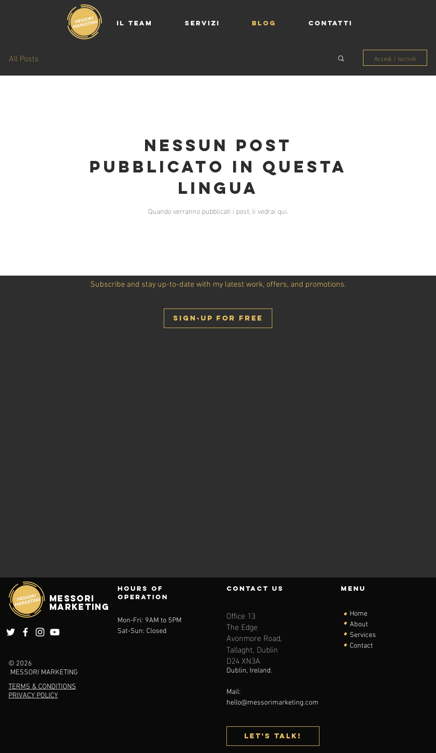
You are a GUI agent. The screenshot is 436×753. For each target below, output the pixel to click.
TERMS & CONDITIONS (42, 686)
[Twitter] (10, 632)
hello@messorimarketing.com (272, 702)
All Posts (24, 57)
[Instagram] (40, 632)
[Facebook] (25, 632)
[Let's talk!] (272, 736)
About (359, 624)
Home (358, 613)
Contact (361, 645)
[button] (341, 59)
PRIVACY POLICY (33, 695)
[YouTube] (55, 632)
